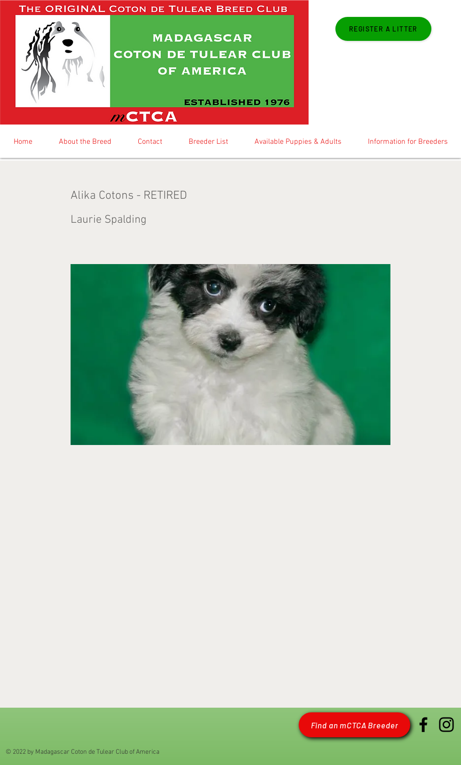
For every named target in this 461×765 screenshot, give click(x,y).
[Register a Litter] (383, 29)
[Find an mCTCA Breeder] (354, 724)
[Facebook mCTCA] (423, 724)
